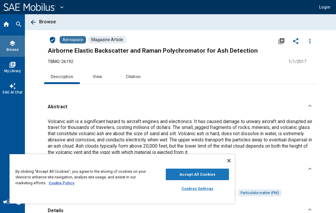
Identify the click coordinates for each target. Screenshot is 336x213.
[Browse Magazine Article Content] (107, 39)
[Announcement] (6, 202)
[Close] (198, 160)
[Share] (296, 41)
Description (62, 76)
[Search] (18, 25)
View (97, 76)
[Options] (310, 41)
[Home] (6, 25)
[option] (210, 192)
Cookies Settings (171, 188)
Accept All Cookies (172, 174)
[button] (180, 106)
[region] (106, 179)
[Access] (52, 40)
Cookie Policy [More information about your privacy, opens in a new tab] (83, 183)
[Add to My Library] (281, 41)
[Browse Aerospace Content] (73, 39)
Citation (133, 76)
